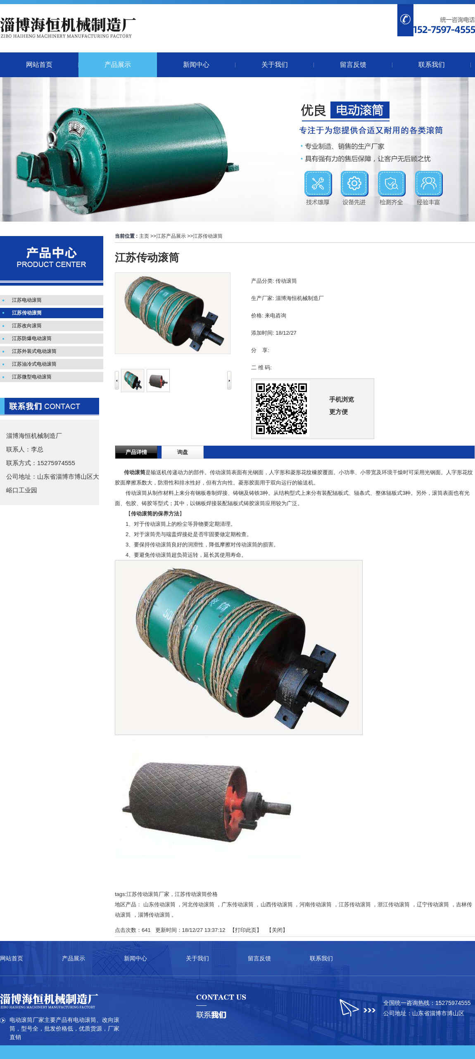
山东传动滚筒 (159, 904)
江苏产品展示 (171, 236)
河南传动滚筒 (315, 904)
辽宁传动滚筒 (433, 904)
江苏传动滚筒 (208, 236)
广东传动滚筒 (237, 904)
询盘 (182, 452)
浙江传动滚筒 (394, 904)
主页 (144, 236)
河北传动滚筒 (198, 904)
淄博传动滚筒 (154, 915)
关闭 (277, 930)
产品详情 (136, 452)
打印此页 (245, 930)
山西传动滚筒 (277, 904)
